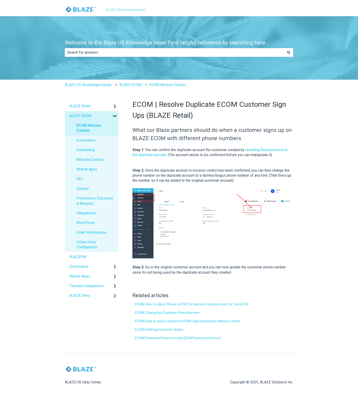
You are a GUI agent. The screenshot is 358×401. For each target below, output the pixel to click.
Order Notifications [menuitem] (91, 232)
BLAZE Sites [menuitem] (79, 295)
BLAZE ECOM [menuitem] (80, 116)
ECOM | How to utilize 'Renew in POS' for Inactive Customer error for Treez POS (192, 304)
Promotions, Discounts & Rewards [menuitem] (94, 200)
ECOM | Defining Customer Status (159, 329)
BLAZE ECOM (130, 85)
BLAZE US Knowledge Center (88, 85)
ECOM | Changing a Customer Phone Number (167, 313)
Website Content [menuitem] (89, 159)
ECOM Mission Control (167, 85)
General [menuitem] (82, 188)
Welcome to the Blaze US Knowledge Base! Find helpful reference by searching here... (167, 43)
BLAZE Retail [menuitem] (79, 106)
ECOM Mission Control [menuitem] (88, 128)
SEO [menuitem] (79, 179)
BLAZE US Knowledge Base (125, 10)
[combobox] (174, 52)
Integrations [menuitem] (86, 213)
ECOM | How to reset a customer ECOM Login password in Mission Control (187, 321)
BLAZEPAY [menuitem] (78, 257)
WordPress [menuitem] (85, 222)
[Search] (288, 52)
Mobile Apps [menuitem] (86, 169)
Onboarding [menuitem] (85, 150)
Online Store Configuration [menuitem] (86, 244)
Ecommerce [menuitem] (85, 140)
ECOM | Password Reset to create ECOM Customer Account (178, 338)
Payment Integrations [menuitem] (86, 286)
